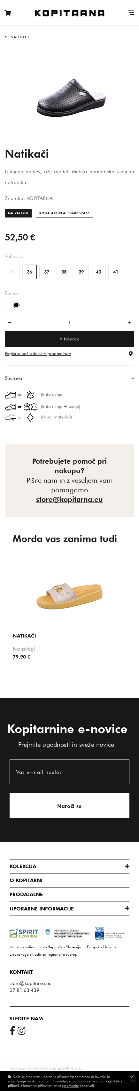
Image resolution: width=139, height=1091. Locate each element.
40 (98, 272)
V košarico (69, 338)
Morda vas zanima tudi (65, 538)
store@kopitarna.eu (69, 499)
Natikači (20, 37)
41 (115, 272)
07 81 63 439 (24, 990)
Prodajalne (26, 894)
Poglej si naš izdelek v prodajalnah (38, 353)
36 (29, 272)
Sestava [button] (13, 378)
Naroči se (69, 806)
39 (81, 272)
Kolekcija (23, 866)
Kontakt (21, 972)
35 (12, 272)
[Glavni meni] (131, 12)
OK (133, 1079)
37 (46, 272)
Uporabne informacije (42, 909)
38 (63, 272)
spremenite (70, 1085)
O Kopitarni (26, 880)
